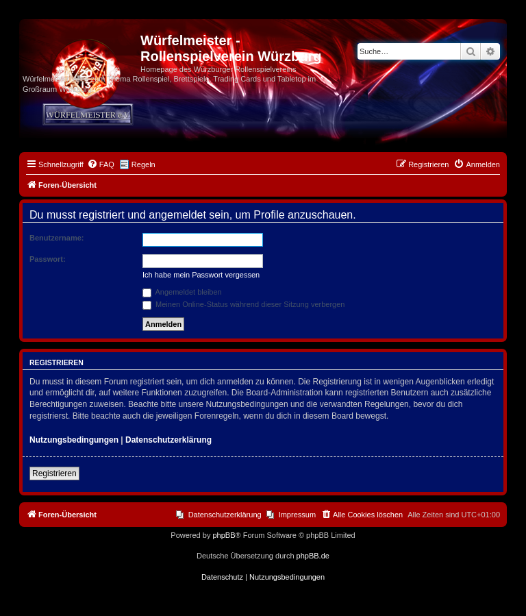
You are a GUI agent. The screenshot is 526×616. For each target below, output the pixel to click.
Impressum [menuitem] (297, 514)
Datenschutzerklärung (168, 440)
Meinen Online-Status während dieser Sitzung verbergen (243, 304)
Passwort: (47, 259)
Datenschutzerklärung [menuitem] (225, 514)
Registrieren (54, 473)
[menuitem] (100, 164)
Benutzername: (56, 238)
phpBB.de (313, 556)
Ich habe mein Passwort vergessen (201, 275)
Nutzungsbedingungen (73, 440)
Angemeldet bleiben (182, 292)
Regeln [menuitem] (143, 164)
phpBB (223, 535)
